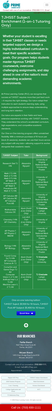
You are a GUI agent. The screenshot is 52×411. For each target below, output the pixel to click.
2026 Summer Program (13, 381)
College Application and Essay (13, 390)
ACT (38, 389)
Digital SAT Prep (13, 377)
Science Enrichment (39, 385)
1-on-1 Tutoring (13, 385)
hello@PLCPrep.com (29, 367)
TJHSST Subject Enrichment (39, 377)
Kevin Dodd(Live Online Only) (26, 210)
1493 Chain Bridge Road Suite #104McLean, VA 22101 (26, 355)
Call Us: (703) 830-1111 (26, 407)
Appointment (16, 370)
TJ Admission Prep (13, 395)
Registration (36, 370)
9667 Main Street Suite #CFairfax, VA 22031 (26, 345)
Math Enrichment (38, 381)
